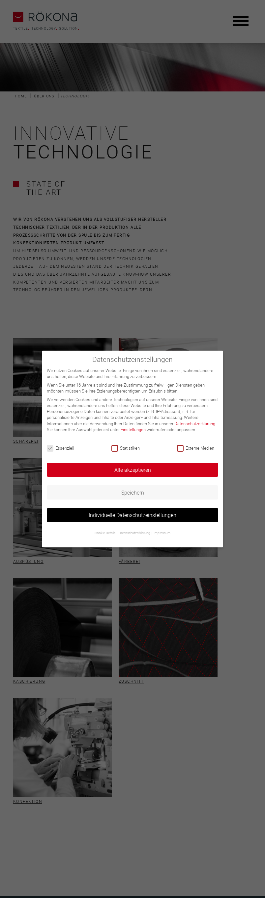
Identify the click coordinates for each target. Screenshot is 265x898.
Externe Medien (195, 448)
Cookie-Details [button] (105, 533)
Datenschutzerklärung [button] (135, 533)
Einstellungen (133, 429)
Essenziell (60, 448)
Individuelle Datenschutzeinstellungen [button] (132, 515)
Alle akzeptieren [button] (132, 469)
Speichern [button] (132, 492)
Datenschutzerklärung (194, 424)
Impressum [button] (162, 533)
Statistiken (125, 448)
